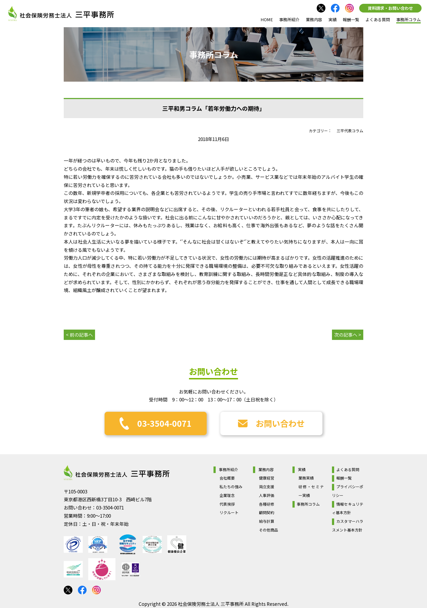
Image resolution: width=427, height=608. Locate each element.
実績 (332, 19)
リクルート (229, 512)
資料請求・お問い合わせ (390, 8)
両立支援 (266, 486)
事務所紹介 (289, 19)
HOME (267, 19)
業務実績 (306, 478)
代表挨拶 (227, 504)
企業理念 (227, 495)
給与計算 (266, 521)
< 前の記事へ (79, 334)
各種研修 (266, 504)
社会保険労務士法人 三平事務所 (116, 472)
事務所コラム (408, 19)
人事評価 (266, 495)
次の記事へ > (347, 334)
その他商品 (268, 530)
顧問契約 (266, 512)
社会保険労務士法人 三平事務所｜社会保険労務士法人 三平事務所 (61, 13)
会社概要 (227, 478)
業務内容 (314, 19)
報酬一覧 (351, 19)
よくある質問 (377, 19)
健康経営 (266, 478)
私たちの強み (230, 486)
